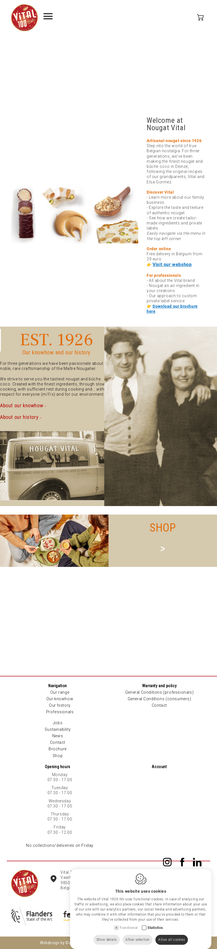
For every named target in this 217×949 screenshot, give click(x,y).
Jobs (57, 723)
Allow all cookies (171, 934)
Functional (129, 922)
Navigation (57, 686)
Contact (57, 742)
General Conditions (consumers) (159, 699)
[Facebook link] (183, 863)
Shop (58, 755)
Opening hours (57, 766)
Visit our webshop (172, 264)
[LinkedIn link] (197, 863)
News (57, 736)
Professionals (60, 712)
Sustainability (58, 729)
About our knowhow (21, 405)
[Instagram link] (168, 863)
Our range (59, 692)
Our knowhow (59, 699)
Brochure (58, 749)
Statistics (155, 922)
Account (159, 766)
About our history (19, 417)
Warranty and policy (159, 686)
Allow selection (137, 934)
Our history (60, 705)
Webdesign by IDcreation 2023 (66, 943)
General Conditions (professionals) (159, 692)
